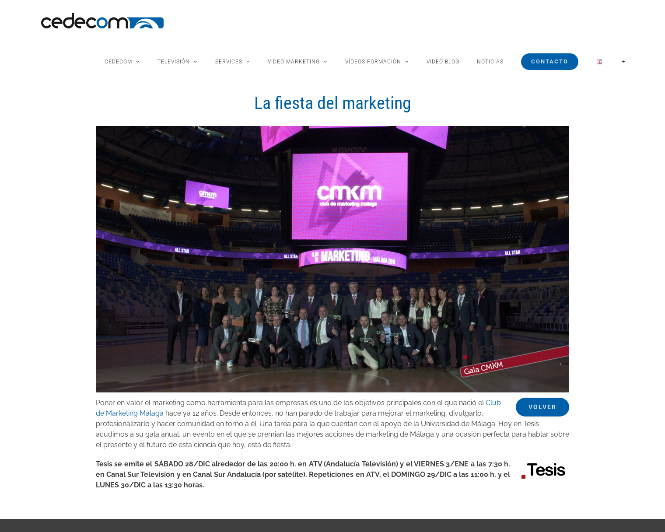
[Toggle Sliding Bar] (623, 62)
